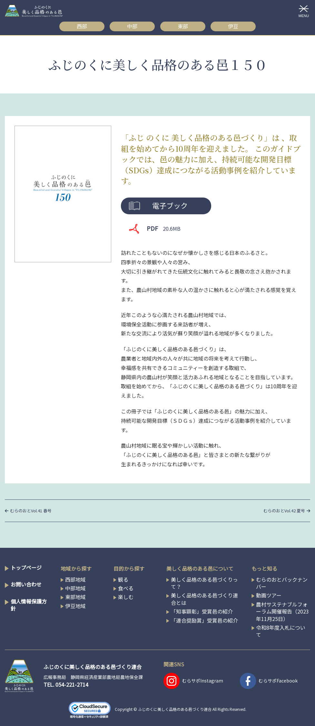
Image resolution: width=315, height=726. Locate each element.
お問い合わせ (26, 584)
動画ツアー (268, 595)
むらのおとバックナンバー (282, 583)
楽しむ (125, 596)
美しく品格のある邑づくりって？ (204, 583)
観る (123, 579)
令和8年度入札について (280, 631)
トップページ (26, 567)
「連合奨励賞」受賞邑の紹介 (204, 620)
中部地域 (75, 588)
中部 (132, 26)
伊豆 (233, 26)
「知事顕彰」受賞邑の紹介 (202, 611)
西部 (82, 26)
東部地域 (75, 596)
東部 (183, 26)
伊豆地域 (75, 605)
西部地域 (75, 579)
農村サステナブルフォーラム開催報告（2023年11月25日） (282, 611)
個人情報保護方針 (29, 605)
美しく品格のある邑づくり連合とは (204, 599)
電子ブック (170, 205)
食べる (125, 588)
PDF (164, 228)
